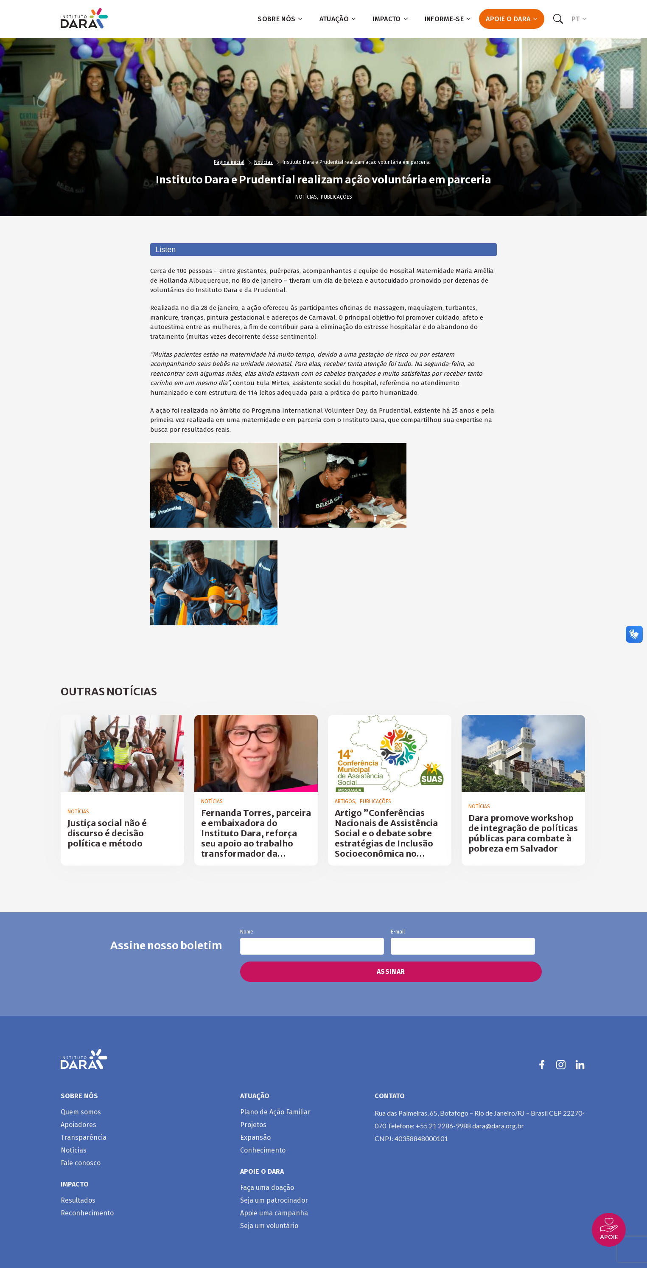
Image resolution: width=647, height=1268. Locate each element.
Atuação (337, 19)
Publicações (336, 197)
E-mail (463, 942)
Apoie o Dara (511, 19)
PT (579, 19)
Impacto (390, 19)
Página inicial (229, 162)
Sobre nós (280, 19)
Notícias (263, 162)
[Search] (558, 19)
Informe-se (448, 19)
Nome (312, 942)
